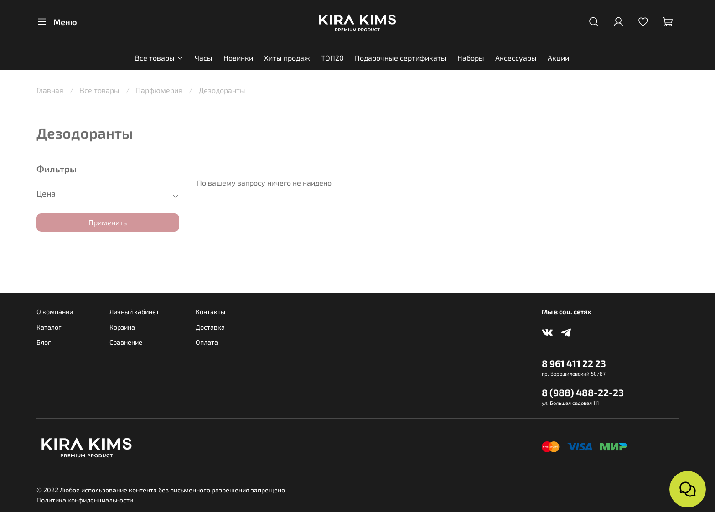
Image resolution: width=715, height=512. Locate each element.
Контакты (210, 311)
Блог (43, 342)
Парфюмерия (159, 90)
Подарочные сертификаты (400, 57)
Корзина (122, 327)
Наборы (470, 57)
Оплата (207, 342)
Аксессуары (516, 57)
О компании (54, 311)
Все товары (159, 57)
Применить (107, 222)
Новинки (238, 57)
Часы (203, 57)
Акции (558, 57)
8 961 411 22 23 (574, 363)
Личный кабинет (134, 311)
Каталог (49, 327)
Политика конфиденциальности (84, 500)
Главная (49, 90)
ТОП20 (332, 57)
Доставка (210, 327)
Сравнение (125, 342)
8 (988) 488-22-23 (583, 392)
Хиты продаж (287, 57)
